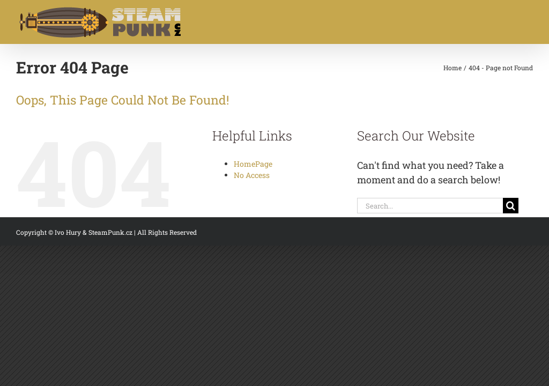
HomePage (253, 164)
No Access (252, 175)
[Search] (510, 205)
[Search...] (430, 205)
